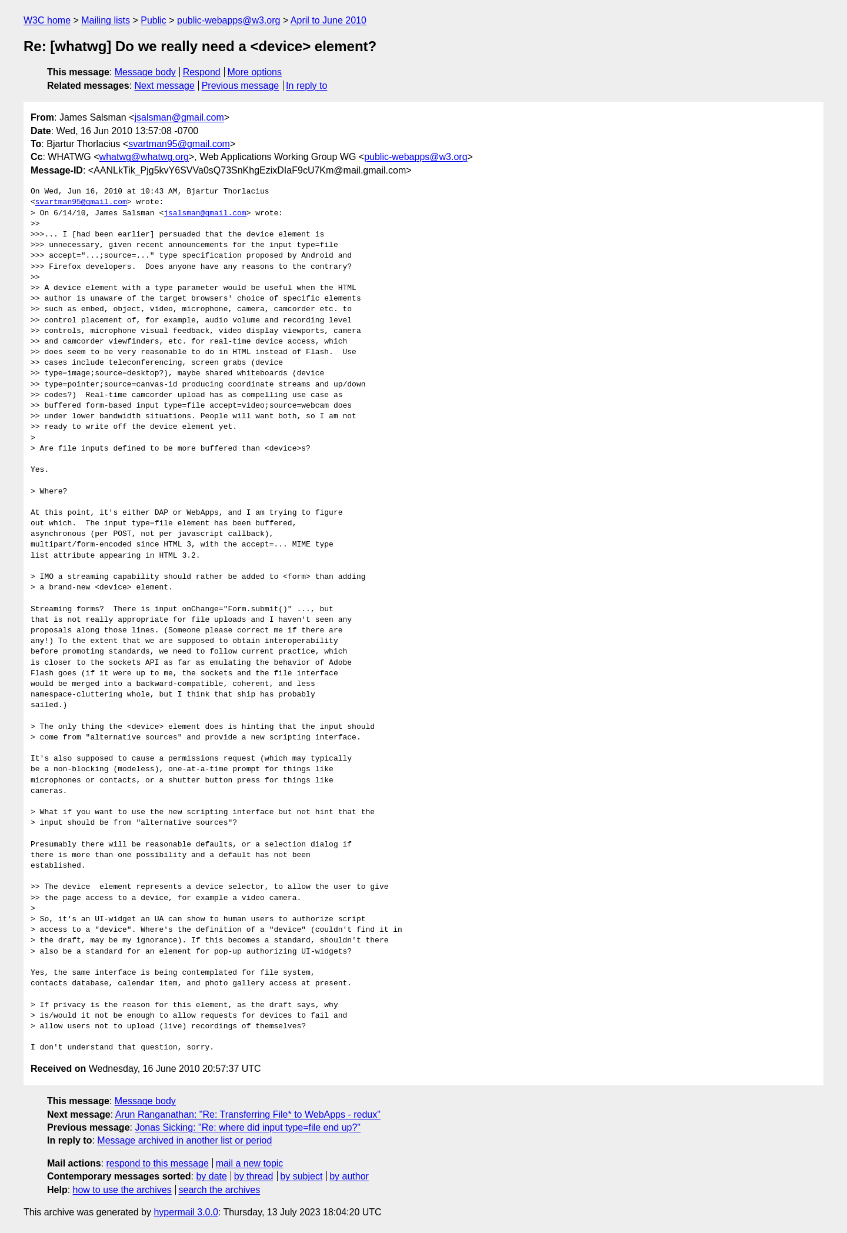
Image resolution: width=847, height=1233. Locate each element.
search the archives (220, 1190)
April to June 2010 (328, 20)
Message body (145, 72)
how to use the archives (122, 1190)
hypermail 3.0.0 (186, 1212)
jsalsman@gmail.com (179, 117)
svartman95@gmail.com (179, 144)
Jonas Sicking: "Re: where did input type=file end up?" (248, 1127)
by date (211, 1176)
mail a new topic (250, 1163)
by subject (301, 1176)
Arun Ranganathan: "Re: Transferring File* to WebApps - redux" (248, 1114)
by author (349, 1176)
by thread (254, 1176)
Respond (202, 72)
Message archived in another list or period (184, 1140)
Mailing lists (105, 20)
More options (255, 72)
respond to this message (157, 1163)
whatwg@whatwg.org (144, 157)
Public (153, 20)
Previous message (240, 86)
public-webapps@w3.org (228, 20)
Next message (165, 86)
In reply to (306, 86)
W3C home (47, 20)
